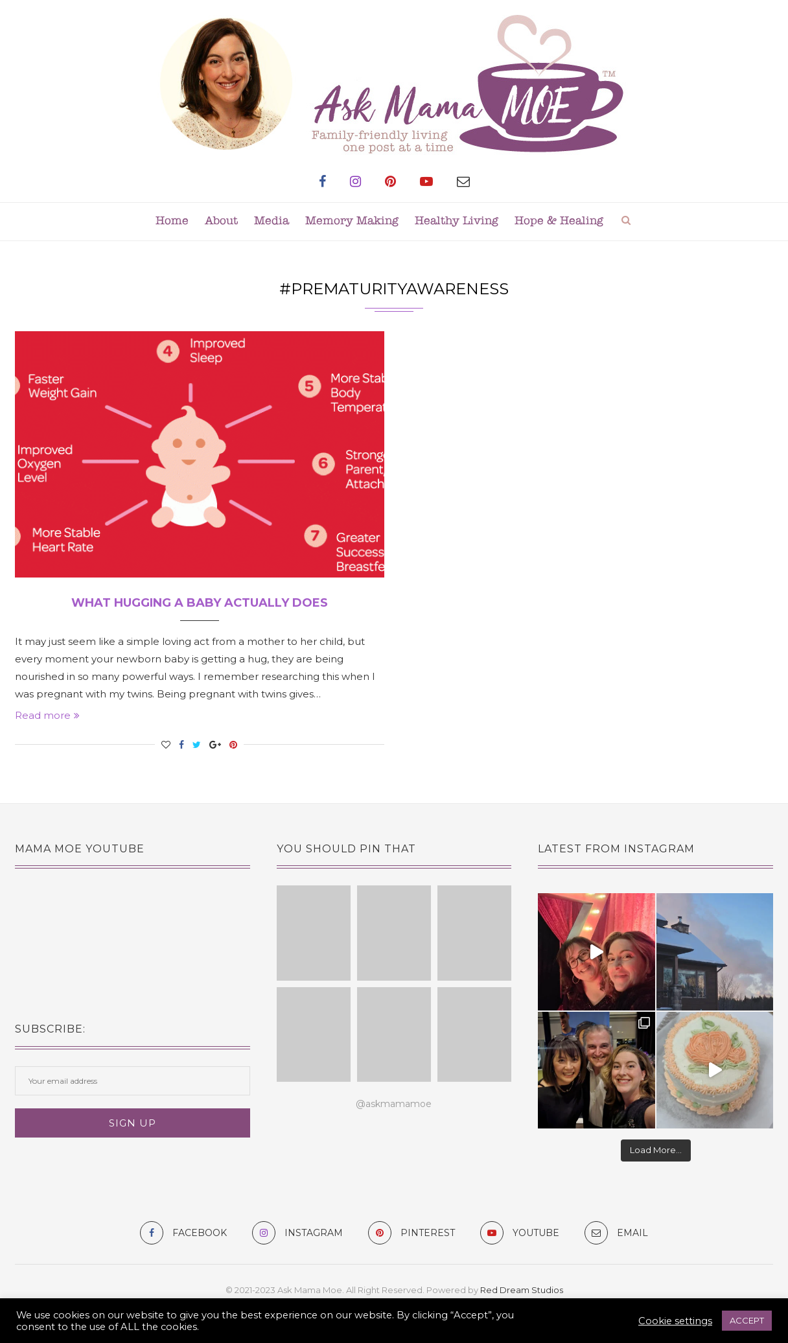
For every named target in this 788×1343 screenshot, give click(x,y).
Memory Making (352, 221)
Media (271, 221)
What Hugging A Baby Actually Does (199, 603)
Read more (47, 715)
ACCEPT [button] (747, 1320)
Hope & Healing (559, 221)
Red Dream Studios (521, 1290)
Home (172, 221)
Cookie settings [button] (675, 1321)
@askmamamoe (394, 1104)
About (221, 221)
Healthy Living (456, 221)
